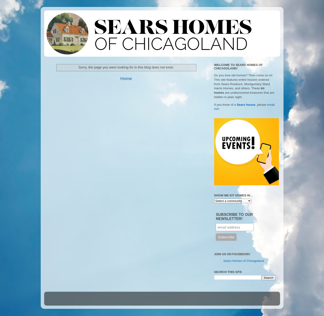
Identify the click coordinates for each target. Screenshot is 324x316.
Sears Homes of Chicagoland (243, 261)
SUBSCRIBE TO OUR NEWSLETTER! (234, 217)
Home (126, 78)
